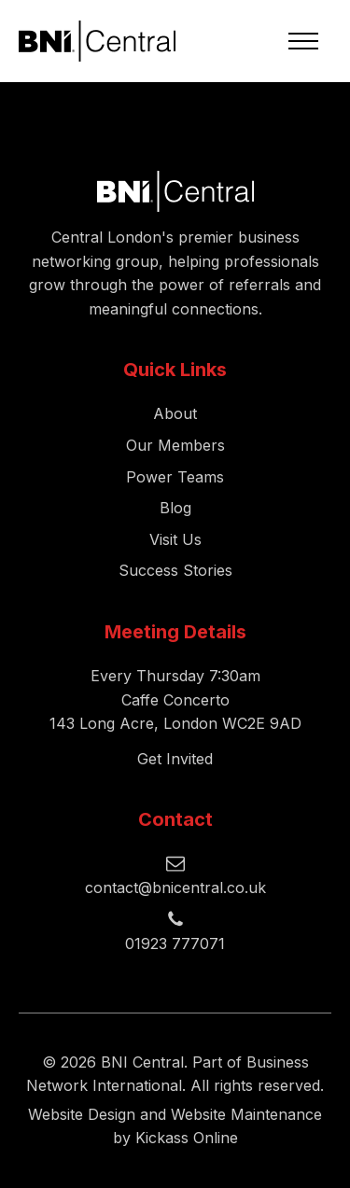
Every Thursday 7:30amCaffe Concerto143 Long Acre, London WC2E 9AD (175, 699)
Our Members (175, 445)
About (175, 413)
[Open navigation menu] (303, 41)
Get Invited (175, 758)
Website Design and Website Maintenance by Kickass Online (175, 1126)
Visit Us (175, 539)
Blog (175, 507)
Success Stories (175, 570)
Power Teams (175, 477)
